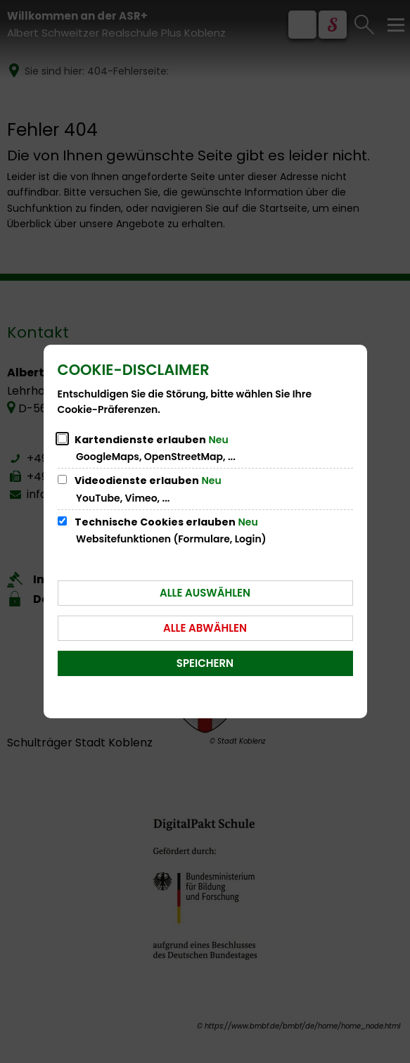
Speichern (205, 663)
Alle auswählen (205, 592)
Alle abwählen (205, 627)
